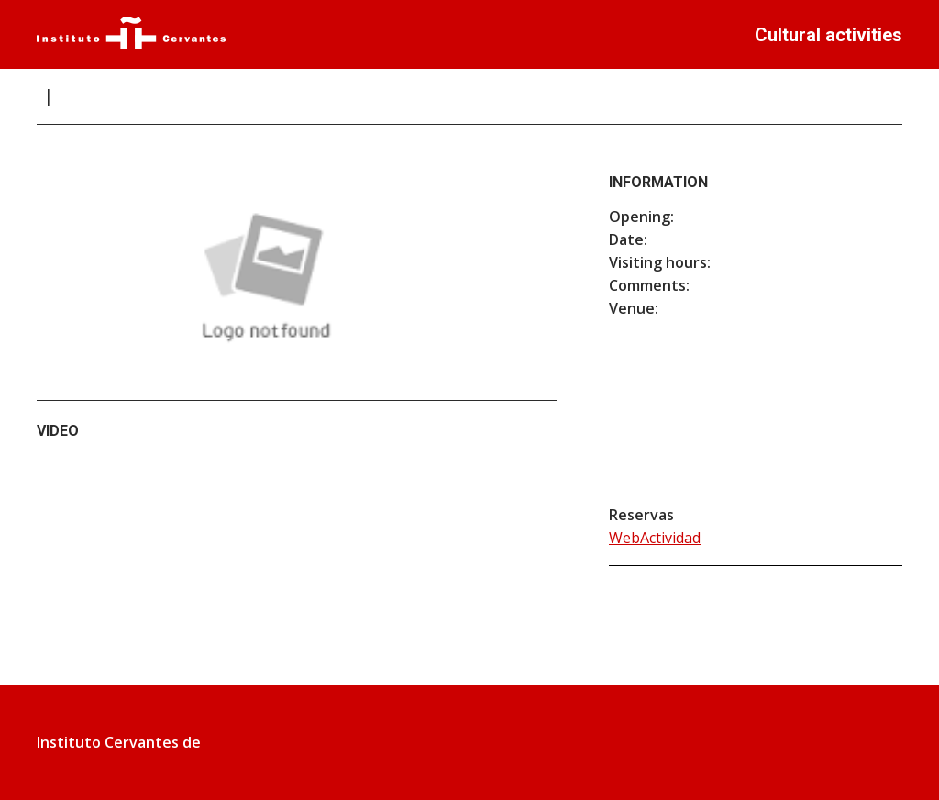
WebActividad (655, 538)
